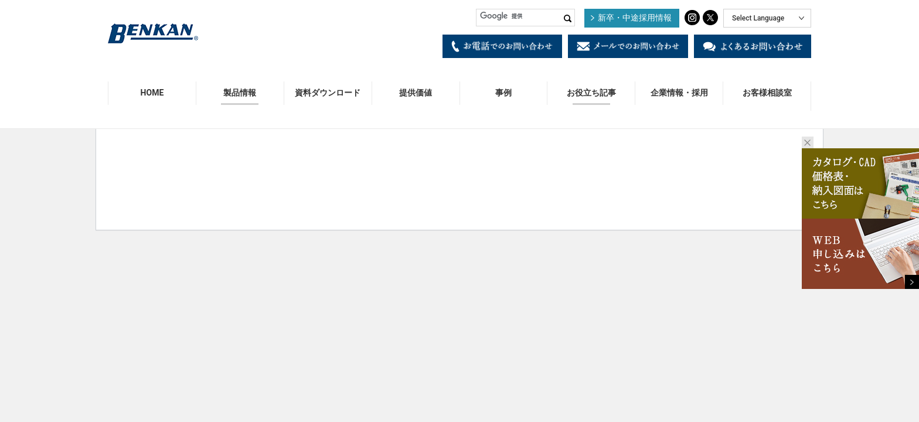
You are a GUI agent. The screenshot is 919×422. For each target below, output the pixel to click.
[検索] (525, 16)
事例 (503, 92)
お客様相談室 (767, 92)
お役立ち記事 (591, 92)
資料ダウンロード (327, 92)
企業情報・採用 (679, 92)
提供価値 (415, 92)
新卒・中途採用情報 (635, 17)
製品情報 (239, 92)
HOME (152, 92)
